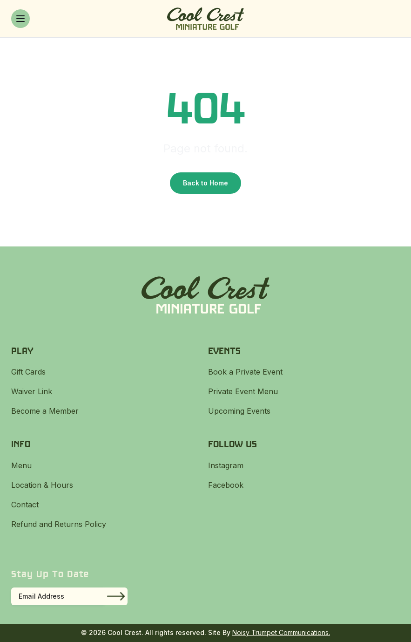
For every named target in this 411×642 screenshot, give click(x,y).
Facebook (225, 485)
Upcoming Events (239, 411)
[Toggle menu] (20, 18)
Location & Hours (42, 485)
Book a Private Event (245, 371)
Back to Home (205, 183)
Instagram (225, 465)
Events (224, 350)
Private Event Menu (243, 391)
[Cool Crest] (205, 18)
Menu (21, 465)
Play (22, 350)
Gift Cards (28, 371)
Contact (25, 504)
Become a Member (45, 411)
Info (20, 444)
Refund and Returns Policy (58, 524)
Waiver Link (31, 391)
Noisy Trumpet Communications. (281, 632)
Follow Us (232, 444)
